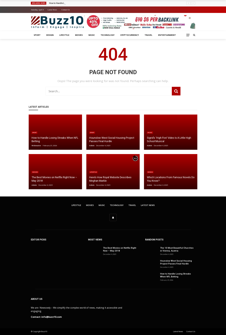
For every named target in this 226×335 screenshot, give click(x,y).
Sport (37, 35)
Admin (91, 145)
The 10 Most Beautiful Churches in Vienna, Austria (176, 249)
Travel (148, 35)
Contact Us (65, 10)
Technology (107, 35)
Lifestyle (64, 35)
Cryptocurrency (129, 35)
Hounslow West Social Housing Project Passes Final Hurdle (176, 262)
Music (91, 35)
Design (50, 35)
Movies (79, 35)
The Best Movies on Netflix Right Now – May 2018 (119, 249)
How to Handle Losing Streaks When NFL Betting (175, 275)
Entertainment (167, 35)
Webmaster (36, 145)
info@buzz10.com (51, 316)
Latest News (52, 10)
